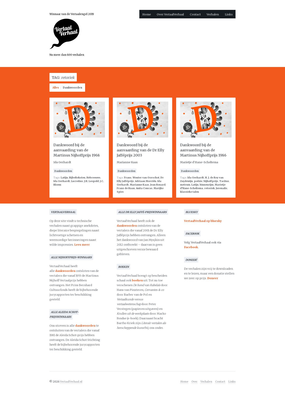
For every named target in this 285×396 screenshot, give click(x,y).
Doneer (212, 278)
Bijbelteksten (77, 177)
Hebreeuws (93, 177)
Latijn (64, 177)
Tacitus (224, 181)
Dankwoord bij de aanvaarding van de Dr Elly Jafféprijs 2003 (140, 150)
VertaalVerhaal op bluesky (203, 221)
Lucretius (77, 181)
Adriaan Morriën (145, 181)
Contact (195, 14)
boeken (137, 280)
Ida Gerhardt (61, 181)
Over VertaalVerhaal (170, 14)
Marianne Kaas (139, 184)
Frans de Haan (126, 188)
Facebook (191, 247)
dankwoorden (65, 271)
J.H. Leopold (91, 181)
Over (194, 381)
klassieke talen (189, 191)
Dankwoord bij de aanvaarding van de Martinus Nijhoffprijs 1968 (76, 150)
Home (146, 14)
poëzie (198, 181)
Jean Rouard (157, 184)
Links (229, 14)
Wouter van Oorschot (146, 177)
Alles (55, 87)
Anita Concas (144, 188)
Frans (127, 177)
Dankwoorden (72, 87)
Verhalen (213, 14)
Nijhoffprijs (210, 181)
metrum (185, 184)
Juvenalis (221, 188)
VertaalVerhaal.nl (71, 381)
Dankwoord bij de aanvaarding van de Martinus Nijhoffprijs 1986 (203, 150)
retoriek (209, 188)
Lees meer (82, 244)
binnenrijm (207, 184)
